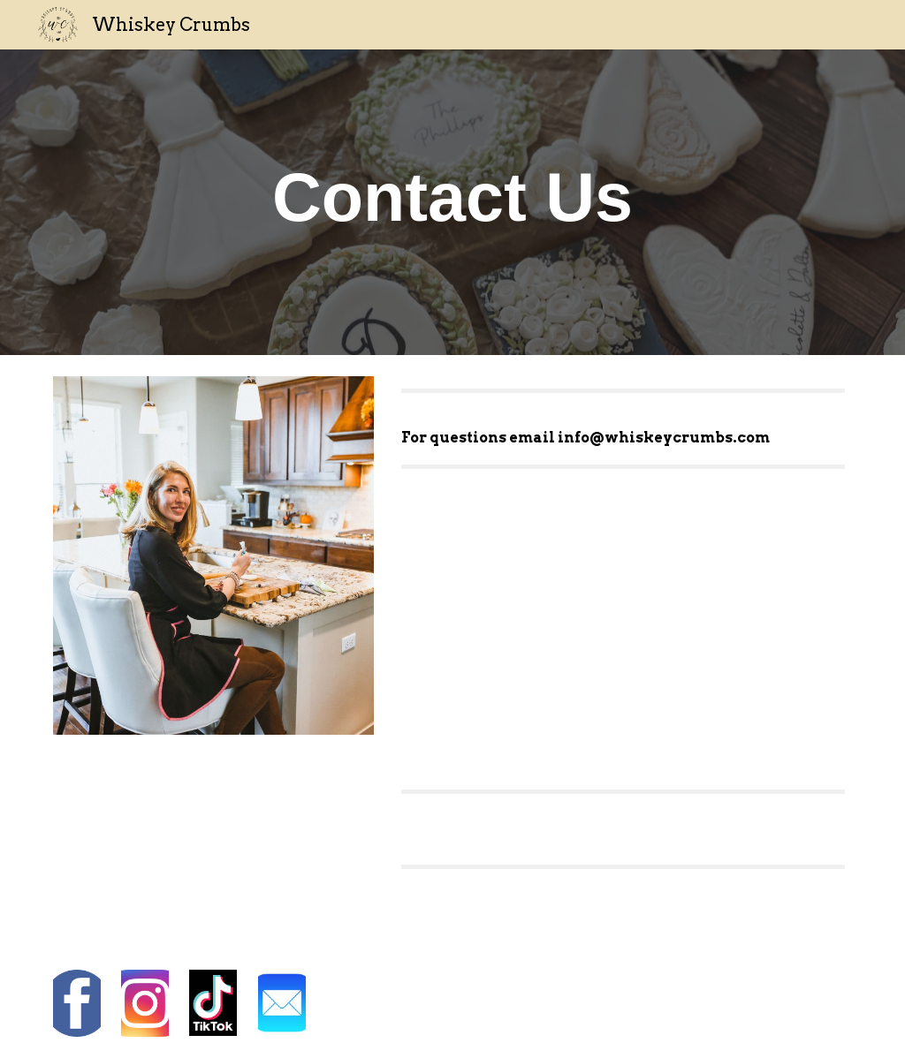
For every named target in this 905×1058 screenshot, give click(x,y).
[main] (453, 202)
